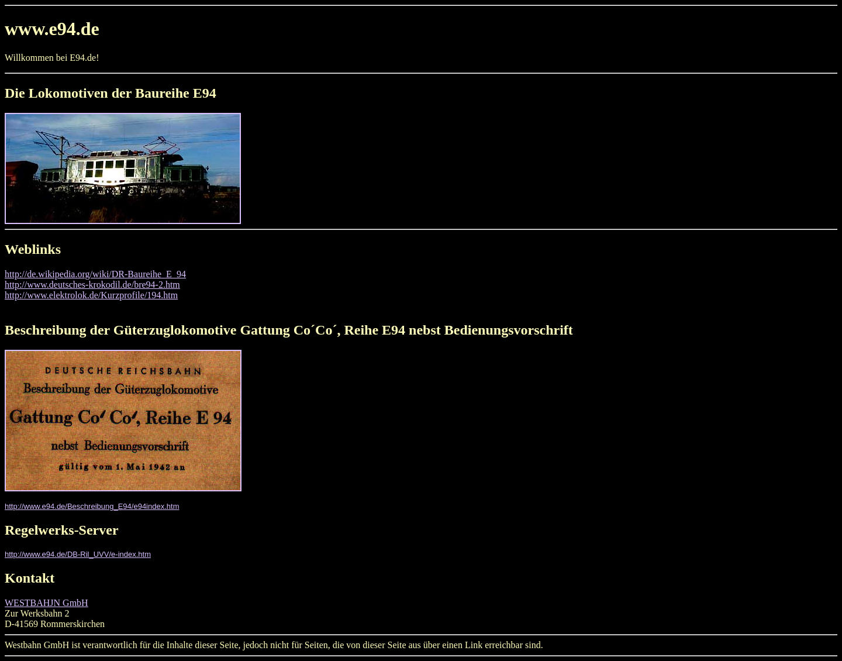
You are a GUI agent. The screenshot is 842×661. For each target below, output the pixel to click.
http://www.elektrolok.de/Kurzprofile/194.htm (91, 295)
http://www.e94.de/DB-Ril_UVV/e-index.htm (78, 554)
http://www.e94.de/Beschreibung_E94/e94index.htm (92, 506)
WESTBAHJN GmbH (46, 603)
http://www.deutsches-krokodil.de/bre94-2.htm (92, 285)
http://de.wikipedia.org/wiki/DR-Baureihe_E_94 (95, 274)
